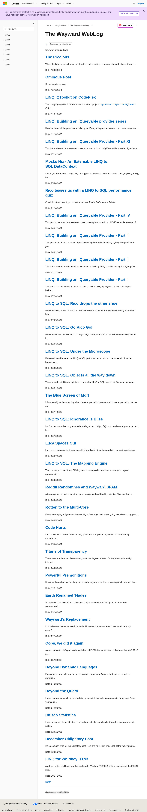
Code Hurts (55, 527)
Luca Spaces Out (60, 443)
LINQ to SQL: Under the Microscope (77, 351)
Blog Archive (60, 25)
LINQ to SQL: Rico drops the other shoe (81, 303)
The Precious (57, 57)
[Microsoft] (5, 3)
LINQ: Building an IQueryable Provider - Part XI (87, 141)
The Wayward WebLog (79, 25)
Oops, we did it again (64, 643)
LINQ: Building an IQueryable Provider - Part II (87, 259)
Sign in (141, 3)
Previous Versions (24, 810)
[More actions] (136, 25)
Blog (37, 810)
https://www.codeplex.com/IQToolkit (117, 104)
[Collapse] (33, 23)
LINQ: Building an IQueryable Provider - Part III (87, 235)
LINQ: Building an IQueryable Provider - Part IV (87, 215)
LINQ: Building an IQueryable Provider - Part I (86, 279)
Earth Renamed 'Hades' (66, 595)
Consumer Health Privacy (79, 810)
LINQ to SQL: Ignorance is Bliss (74, 419)
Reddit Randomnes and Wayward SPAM (81, 487)
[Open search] (134, 3)
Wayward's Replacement (67, 619)
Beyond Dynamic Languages (71, 667)
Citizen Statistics (60, 715)
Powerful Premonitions (66, 575)
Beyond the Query (61, 691)
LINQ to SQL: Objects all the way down (80, 375)
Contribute (48, 810)
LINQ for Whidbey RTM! (66, 759)
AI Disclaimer (7, 810)
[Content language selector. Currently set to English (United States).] (15, 804)
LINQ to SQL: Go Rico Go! (68, 327)
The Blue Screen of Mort (67, 395)
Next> (48, 782)
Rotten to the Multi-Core (67, 507)
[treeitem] (18, 35)
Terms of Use (100, 810)
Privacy (59, 810)
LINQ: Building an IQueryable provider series (86, 121)
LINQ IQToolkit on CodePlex (70, 97)
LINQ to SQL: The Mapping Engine (76, 463)
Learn (48, 25)
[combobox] (18, 29)
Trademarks (114, 810)
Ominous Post (58, 77)
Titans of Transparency (66, 551)
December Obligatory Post (69, 739)
